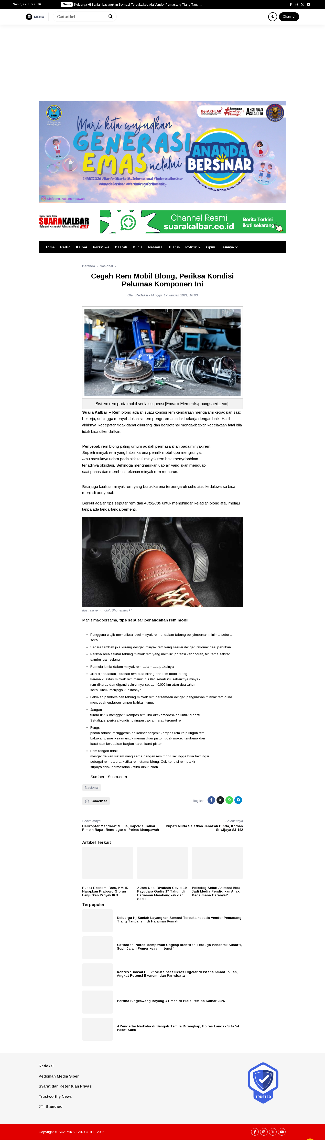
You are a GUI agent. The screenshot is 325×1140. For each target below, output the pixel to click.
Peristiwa (101, 247)
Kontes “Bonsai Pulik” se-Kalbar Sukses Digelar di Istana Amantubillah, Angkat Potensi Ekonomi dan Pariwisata (177, 974)
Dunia (138, 247)
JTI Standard (50, 1106)
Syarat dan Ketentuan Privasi (65, 1086)
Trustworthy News (55, 1096)
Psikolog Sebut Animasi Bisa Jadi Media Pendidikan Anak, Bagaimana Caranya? (216, 891)
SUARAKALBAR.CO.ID (76, 1132)
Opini (210, 247)
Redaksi (46, 1066)
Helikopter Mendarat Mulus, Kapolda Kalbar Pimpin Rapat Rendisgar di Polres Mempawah (120, 828)
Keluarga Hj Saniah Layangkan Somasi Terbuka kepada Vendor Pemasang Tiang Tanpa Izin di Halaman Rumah (179, 919)
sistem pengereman (157, 418)
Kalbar (82, 247)
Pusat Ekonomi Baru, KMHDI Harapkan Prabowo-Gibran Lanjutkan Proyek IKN (105, 891)
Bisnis (174, 247)
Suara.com (117, 777)
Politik (191, 247)
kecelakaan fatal (221, 425)
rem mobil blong (174, 674)
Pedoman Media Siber (59, 1076)
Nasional (156, 247)
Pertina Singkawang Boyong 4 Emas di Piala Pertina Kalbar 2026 (171, 1001)
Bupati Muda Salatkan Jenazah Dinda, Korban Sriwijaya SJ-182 (204, 828)
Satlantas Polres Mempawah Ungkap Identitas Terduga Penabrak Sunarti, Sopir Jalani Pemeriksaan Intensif (179, 947)
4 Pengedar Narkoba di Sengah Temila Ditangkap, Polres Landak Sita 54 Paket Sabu (178, 1028)
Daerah (121, 247)
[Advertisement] (162, 63)
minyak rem (200, 446)
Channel (289, 16)
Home (50, 247)
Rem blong (121, 412)
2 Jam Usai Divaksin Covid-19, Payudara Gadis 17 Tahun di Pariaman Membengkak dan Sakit (162, 893)
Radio (65, 247)
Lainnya (227, 247)
